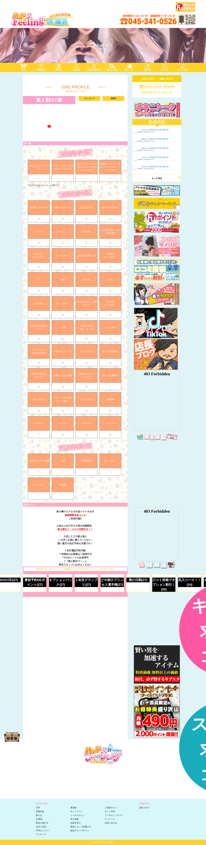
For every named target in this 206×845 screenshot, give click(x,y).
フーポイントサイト (114, 815)
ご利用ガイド (111, 808)
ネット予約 (110, 811)
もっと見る (157, 178)
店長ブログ (144, 808)
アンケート (110, 819)
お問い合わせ (111, 823)
